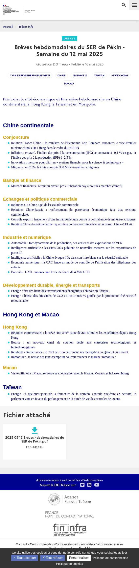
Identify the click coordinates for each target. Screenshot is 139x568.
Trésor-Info (26, 26)
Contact (21, 544)
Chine (61, 75)
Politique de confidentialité (74, 544)
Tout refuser (52, 558)
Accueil (8, 26)
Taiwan (99, 75)
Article (69, 38)
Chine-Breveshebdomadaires (30, 75)
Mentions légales (41, 544)
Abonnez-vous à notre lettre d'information (69, 480)
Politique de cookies (109, 544)
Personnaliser (79, 558)
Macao (69, 83)
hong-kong (120, 75)
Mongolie (80, 75)
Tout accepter (24, 558)
